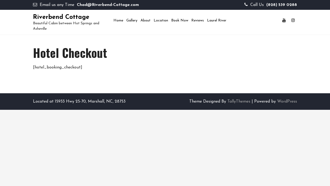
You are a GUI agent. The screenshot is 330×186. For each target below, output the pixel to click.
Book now (179, 20)
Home (118, 20)
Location (161, 20)
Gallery (131, 20)
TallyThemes (238, 101)
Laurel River (216, 20)
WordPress (287, 101)
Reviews (197, 20)
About (146, 20)
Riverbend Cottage (61, 17)
